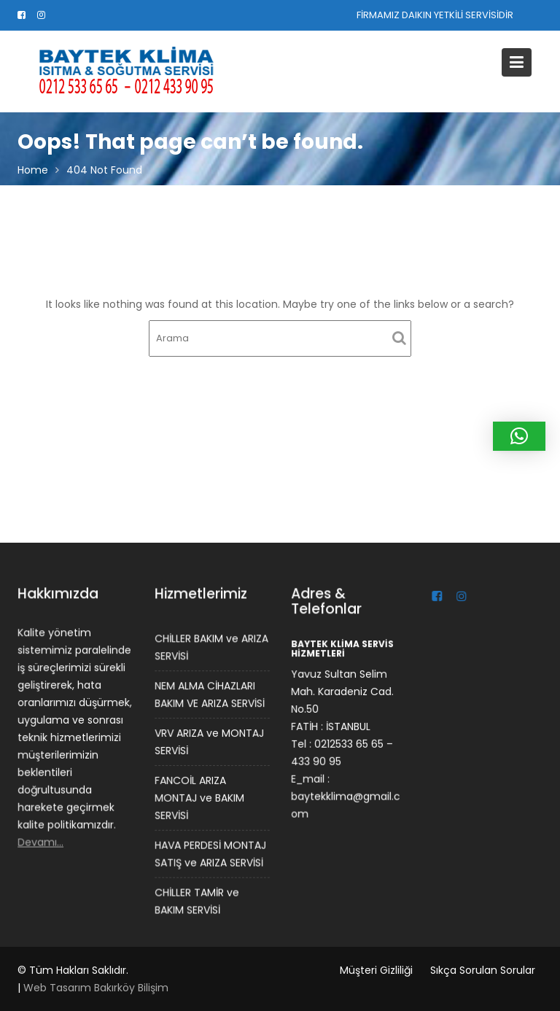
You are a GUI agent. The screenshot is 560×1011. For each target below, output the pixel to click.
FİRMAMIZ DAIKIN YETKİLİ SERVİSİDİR (435, 15)
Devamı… (40, 841)
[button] (519, 436)
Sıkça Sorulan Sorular (482, 970)
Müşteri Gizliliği (376, 970)
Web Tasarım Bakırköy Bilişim (95, 987)
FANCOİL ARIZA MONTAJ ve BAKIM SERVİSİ (199, 797)
